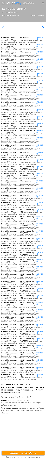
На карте (41, 15)
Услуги (33, 15)
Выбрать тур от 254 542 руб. (23, 453)
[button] (43, 28)
